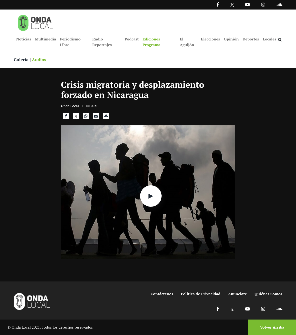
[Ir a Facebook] (217, 309)
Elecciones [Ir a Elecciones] (210, 39)
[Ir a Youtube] (247, 4)
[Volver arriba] (270, 327)
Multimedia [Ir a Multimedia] (45, 39)
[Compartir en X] (76, 117)
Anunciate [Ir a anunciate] (237, 293)
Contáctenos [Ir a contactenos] (162, 293)
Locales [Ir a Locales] (269, 39)
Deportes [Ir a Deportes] (251, 39)
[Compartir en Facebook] (66, 117)
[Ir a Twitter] (232, 5)
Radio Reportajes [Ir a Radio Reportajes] (102, 41)
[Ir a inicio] (35, 21)
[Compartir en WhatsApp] (86, 117)
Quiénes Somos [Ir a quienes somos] (268, 293)
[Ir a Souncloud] (279, 4)
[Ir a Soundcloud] (279, 309)
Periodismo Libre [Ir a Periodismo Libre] (70, 41)
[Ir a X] (232, 309)
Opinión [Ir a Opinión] (231, 39)
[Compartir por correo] (96, 117)
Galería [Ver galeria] (21, 59)
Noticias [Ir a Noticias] (23, 39)
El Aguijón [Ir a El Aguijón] (187, 41)
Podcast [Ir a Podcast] (132, 39)
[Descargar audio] (106, 117)
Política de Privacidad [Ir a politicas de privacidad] (200, 293)
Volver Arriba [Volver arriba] (272, 327)
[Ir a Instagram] (263, 4)
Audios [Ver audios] (39, 59)
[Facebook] (217, 4)
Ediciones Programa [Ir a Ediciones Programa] (151, 41)
